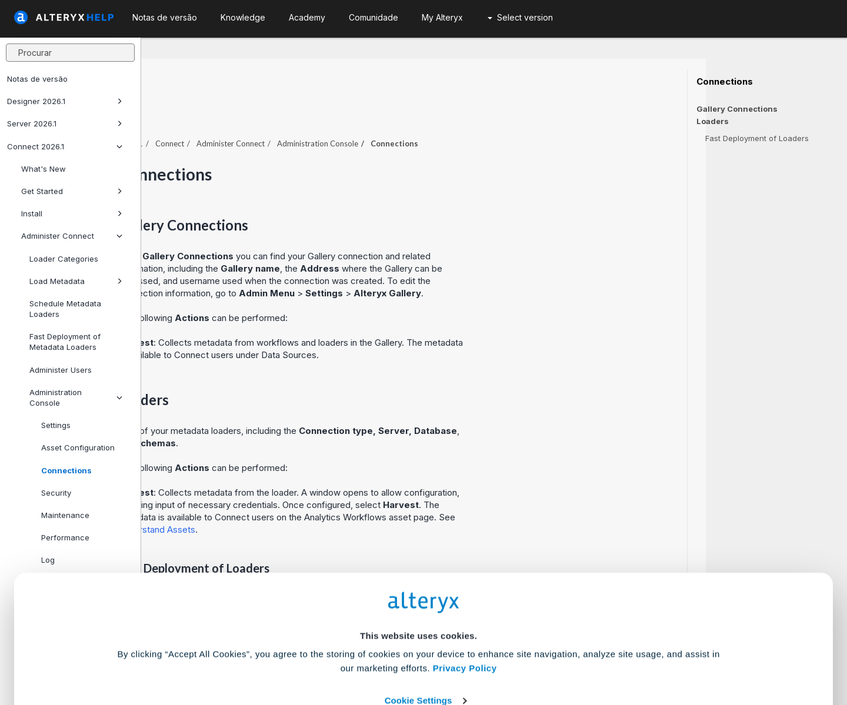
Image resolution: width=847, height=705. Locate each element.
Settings (56, 425)
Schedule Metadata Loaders (65, 309)
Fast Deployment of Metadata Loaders (65, 342)
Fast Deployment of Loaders (757, 138)
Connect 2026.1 (64, 146)
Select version (520, 17)
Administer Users (60, 370)
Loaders (712, 121)
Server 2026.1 (64, 123)
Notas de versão (37, 78)
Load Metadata (75, 281)
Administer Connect (71, 235)
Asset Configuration (78, 447)
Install (71, 213)
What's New (43, 168)
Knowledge (243, 17)
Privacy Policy (465, 586)
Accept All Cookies (334, 653)
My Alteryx (442, 17)
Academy (307, 17)
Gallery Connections (737, 108)
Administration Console (75, 397)
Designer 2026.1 (64, 101)
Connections (724, 81)
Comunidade (373, 17)
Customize (513, 653)
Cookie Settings (418, 618)
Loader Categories (63, 258)
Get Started (71, 191)
